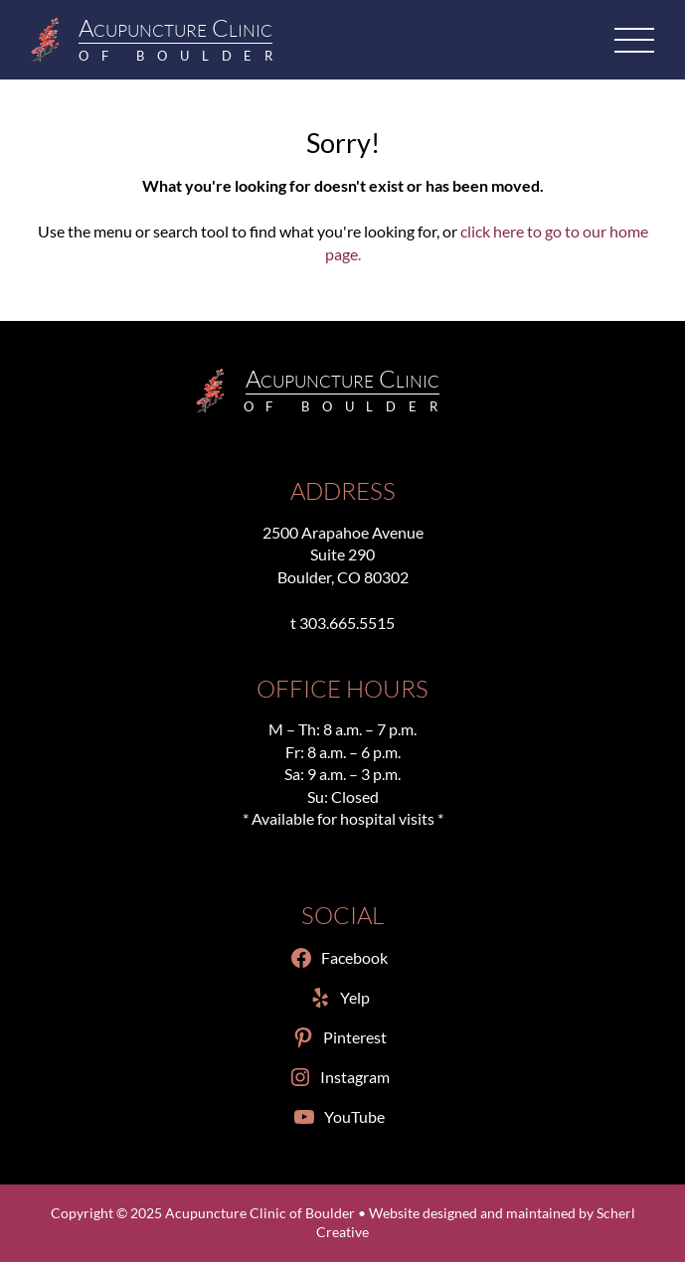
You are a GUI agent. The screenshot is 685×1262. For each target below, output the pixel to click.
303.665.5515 (347, 622)
